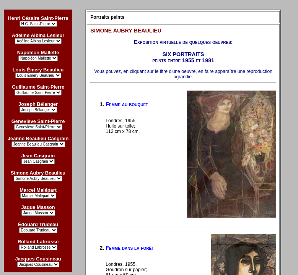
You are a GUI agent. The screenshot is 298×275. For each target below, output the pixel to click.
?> (38, 264)
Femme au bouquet (127, 104)
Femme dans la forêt (130, 248)
